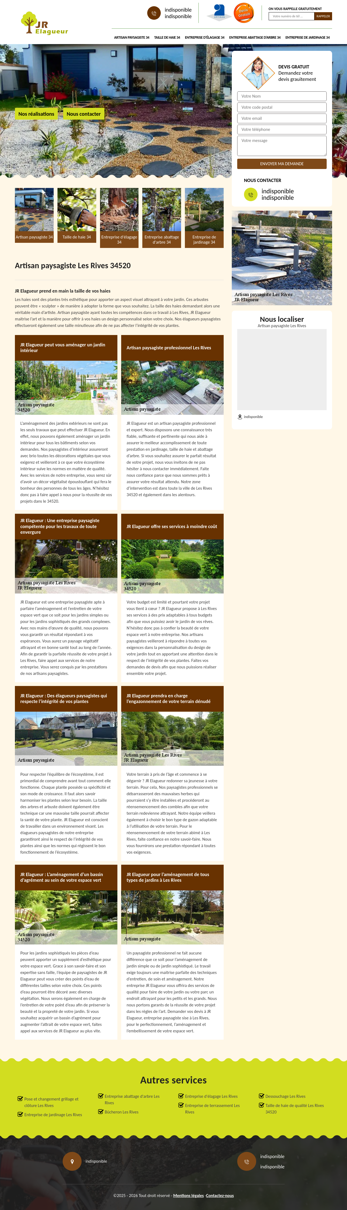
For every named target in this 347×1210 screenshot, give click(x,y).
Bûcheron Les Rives (122, 1112)
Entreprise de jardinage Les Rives (53, 1114)
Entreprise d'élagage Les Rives (211, 1096)
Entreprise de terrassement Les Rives (212, 1109)
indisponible (178, 9)
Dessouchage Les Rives (286, 1096)
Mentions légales (188, 1195)
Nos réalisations (36, 114)
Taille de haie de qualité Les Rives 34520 (295, 1109)
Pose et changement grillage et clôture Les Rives (51, 1102)
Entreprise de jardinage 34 (307, 37)
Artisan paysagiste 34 (131, 37)
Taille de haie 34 (167, 37)
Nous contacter (84, 114)
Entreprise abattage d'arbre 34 (255, 37)
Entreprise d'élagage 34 (204, 37)
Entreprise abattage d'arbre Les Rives (132, 1099)
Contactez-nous (220, 1195)
